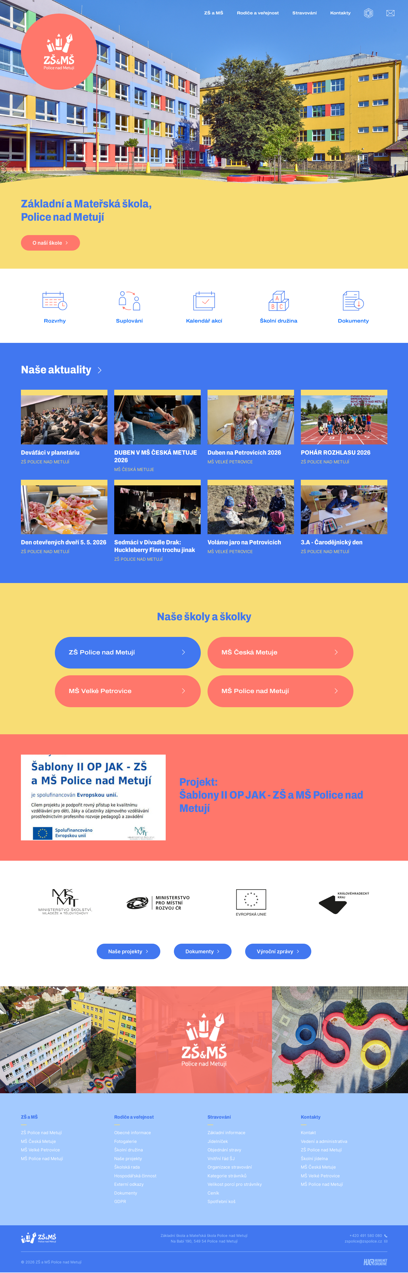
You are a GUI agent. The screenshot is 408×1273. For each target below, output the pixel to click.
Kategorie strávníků (227, 1176)
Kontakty (340, 13)
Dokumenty (199, 952)
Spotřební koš (222, 1202)
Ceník (213, 1193)
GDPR (120, 1202)
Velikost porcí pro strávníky (235, 1184)
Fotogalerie (125, 1141)
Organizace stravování (230, 1167)
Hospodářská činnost (135, 1176)
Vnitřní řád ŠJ (221, 1159)
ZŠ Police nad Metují (41, 1133)
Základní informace (226, 1133)
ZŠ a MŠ (213, 13)
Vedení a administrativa (324, 1141)
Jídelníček (218, 1141)
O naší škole (47, 243)
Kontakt (308, 1133)
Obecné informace (132, 1133)
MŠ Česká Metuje (38, 1141)
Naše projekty (125, 952)
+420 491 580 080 (368, 1235)
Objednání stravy (224, 1150)
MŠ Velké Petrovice (40, 1150)
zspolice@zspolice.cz (366, 1241)
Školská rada (127, 1167)
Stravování (304, 13)
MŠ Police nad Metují (42, 1159)
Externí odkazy (129, 1184)
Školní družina (128, 1150)
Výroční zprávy (275, 952)
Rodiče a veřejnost (258, 13)
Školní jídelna (314, 1159)
